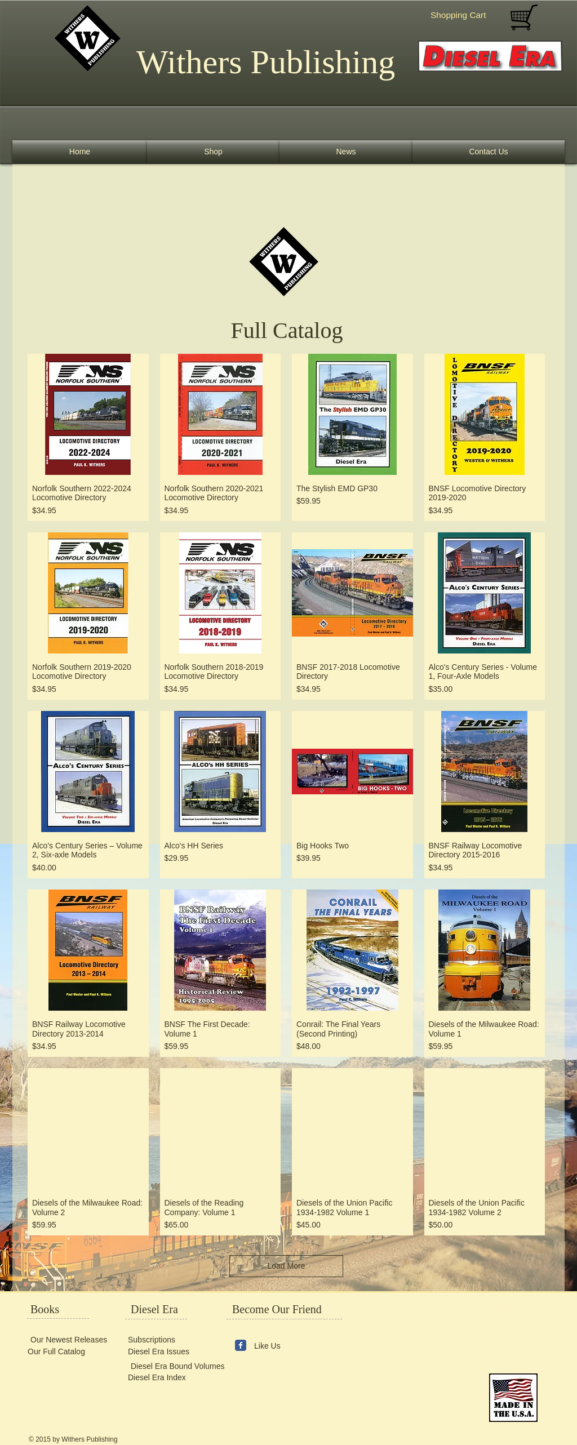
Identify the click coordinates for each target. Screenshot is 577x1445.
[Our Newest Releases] (68, 1340)
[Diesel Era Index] (161, 1377)
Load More (286, 1265)
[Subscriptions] (161, 1340)
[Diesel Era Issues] (161, 1352)
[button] (465, 15)
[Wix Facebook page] (240, 1345)
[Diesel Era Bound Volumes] (177, 1366)
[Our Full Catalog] (61, 1352)
